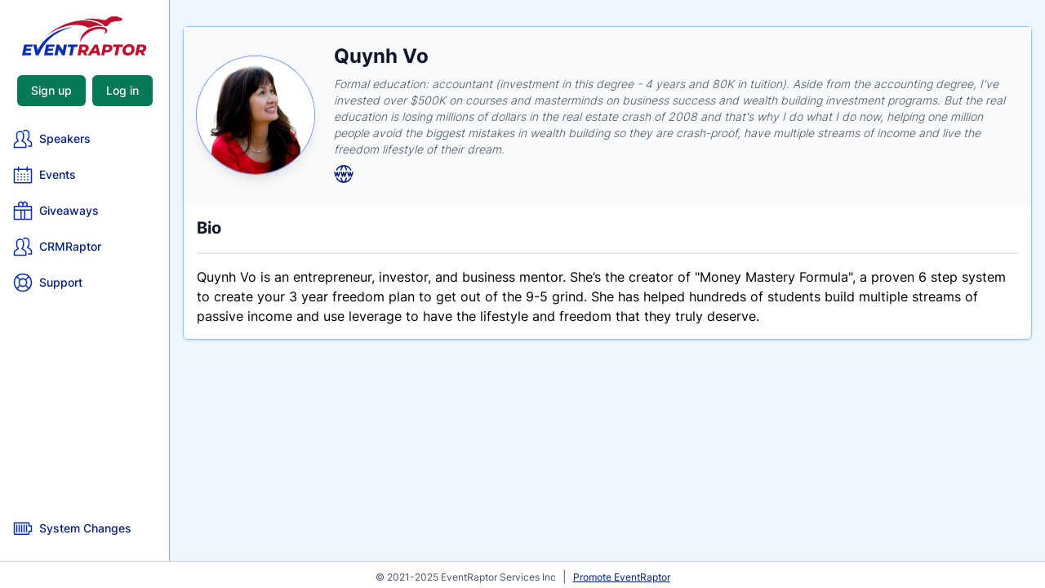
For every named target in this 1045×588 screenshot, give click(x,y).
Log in (122, 90)
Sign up (51, 90)
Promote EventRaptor (621, 577)
